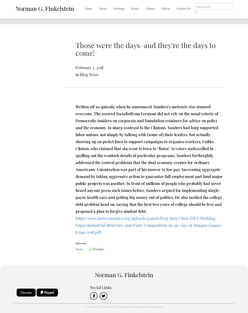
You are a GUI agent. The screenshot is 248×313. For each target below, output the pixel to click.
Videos (165, 8)
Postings (119, 8)
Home (89, 8)
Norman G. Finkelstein (45, 8)
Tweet (79, 249)
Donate (26, 292)
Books (135, 8)
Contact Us (183, 8)
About (103, 8)
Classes (150, 8)
